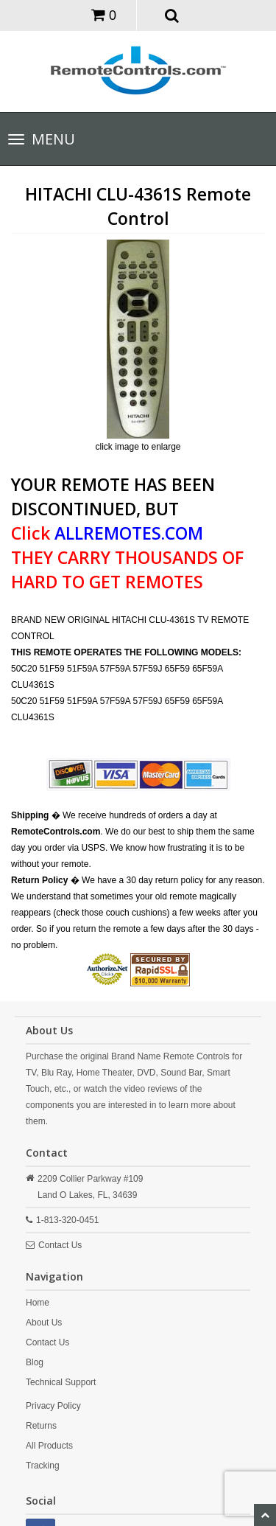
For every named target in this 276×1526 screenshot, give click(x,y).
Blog (34, 1362)
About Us (44, 1322)
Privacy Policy (53, 1406)
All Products (49, 1445)
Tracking (43, 1465)
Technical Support (61, 1382)
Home (37, 1302)
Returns (41, 1426)
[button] (172, 15)
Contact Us (60, 1245)
